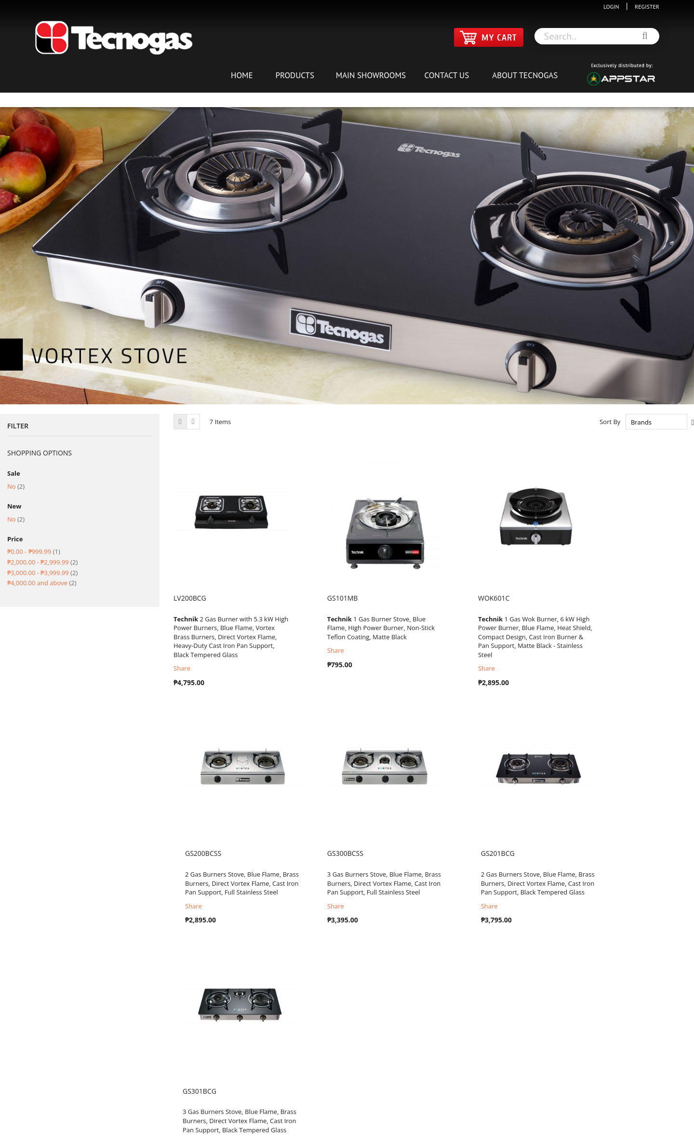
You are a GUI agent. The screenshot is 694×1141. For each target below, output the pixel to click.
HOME (242, 75)
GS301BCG (456, 853)
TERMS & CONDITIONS (333, 1116)
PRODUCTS (295, 75)
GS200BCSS (590, 598)
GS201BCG (323, 853)
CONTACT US (446, 75)
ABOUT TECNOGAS (525, 75)
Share (182, 668)
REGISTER (644, 6)
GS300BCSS (192, 853)
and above (42, 582)
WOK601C (454, 598)
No (16, 486)
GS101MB (322, 598)
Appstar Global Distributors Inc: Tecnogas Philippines (383, 1131)
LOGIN (613, 6)
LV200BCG (190, 598)
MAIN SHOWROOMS (371, 75)
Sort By (610, 422)
